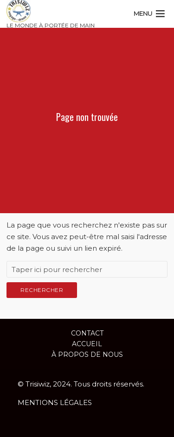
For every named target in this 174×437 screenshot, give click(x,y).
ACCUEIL (87, 344)
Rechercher (41, 289)
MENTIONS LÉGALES (55, 402)
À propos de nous (87, 354)
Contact (87, 333)
